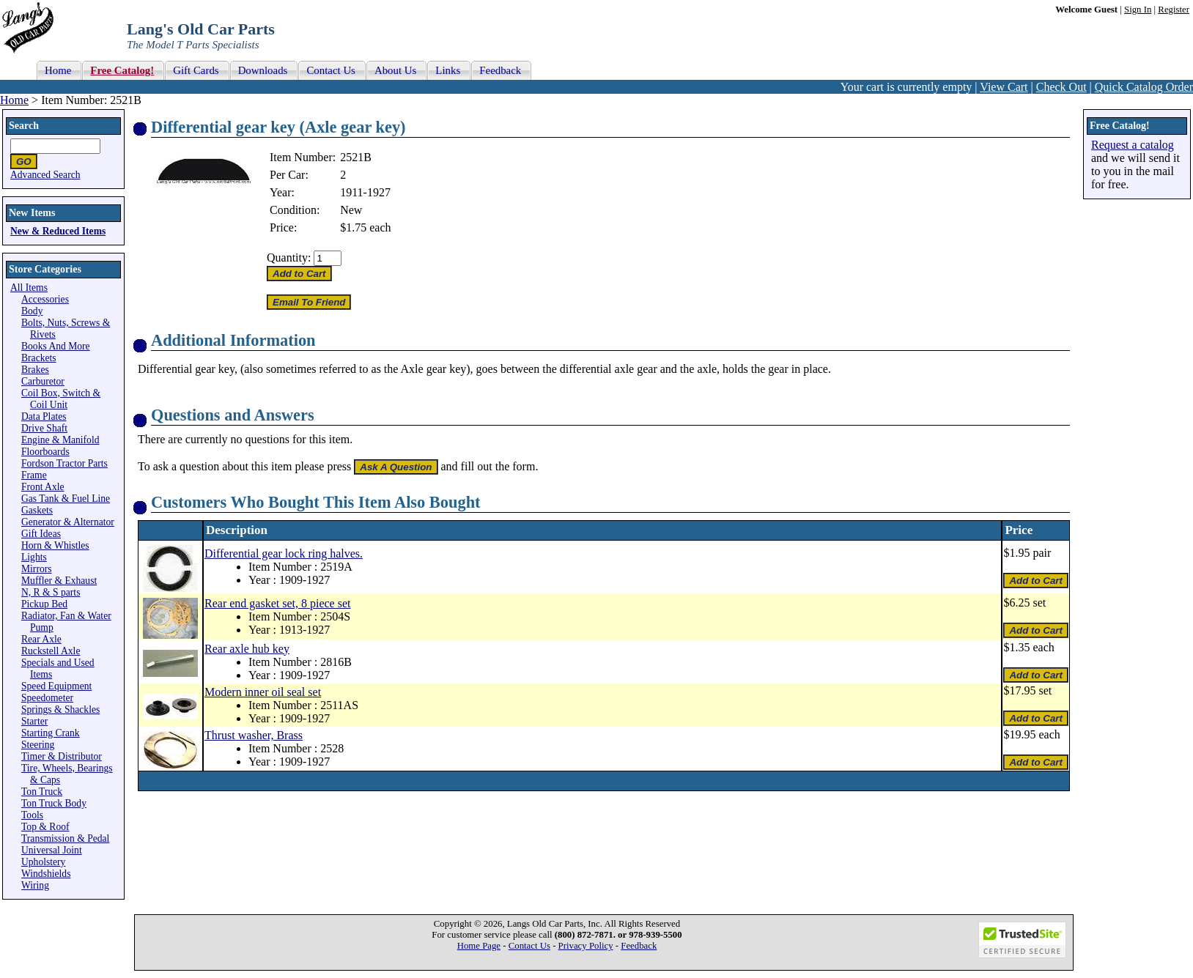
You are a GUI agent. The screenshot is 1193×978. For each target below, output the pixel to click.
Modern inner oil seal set (262, 692)
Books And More (55, 346)
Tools (32, 815)
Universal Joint (51, 850)
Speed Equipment (56, 686)
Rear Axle (41, 639)
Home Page (479, 946)
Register (1173, 9)
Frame (34, 475)
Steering (37, 744)
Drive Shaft (44, 428)
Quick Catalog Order (1144, 87)
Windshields (45, 873)
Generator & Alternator (67, 521)
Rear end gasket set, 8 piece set (277, 603)
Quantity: (289, 257)
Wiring (35, 885)
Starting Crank (50, 732)
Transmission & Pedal (65, 838)
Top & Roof (45, 826)
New (351, 210)
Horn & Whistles (55, 545)
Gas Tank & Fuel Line (65, 498)
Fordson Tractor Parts (64, 463)
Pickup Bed (44, 604)
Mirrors (36, 568)
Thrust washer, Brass (253, 735)
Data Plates (44, 416)
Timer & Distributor (61, 756)
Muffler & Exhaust (59, 580)
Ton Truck (41, 791)
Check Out (1061, 87)
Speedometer (47, 697)
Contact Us (529, 946)
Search (24, 125)
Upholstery (43, 861)
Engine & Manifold (60, 439)
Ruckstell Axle (50, 650)
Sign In (1137, 9)
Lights (34, 557)
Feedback (639, 946)
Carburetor (42, 381)
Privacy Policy (585, 946)
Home (14, 100)
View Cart (1003, 87)
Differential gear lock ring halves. (283, 553)
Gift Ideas (41, 533)
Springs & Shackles (60, 709)
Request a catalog (1132, 144)
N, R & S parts (50, 592)
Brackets (38, 357)
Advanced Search (45, 174)
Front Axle (42, 486)
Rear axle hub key (246, 648)
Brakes (35, 369)
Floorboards (45, 451)
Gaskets (37, 510)
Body (32, 310)
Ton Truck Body (53, 803)
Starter (34, 721)
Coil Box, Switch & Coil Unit (60, 399)
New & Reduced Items (58, 231)
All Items (29, 287)
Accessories (45, 299)
